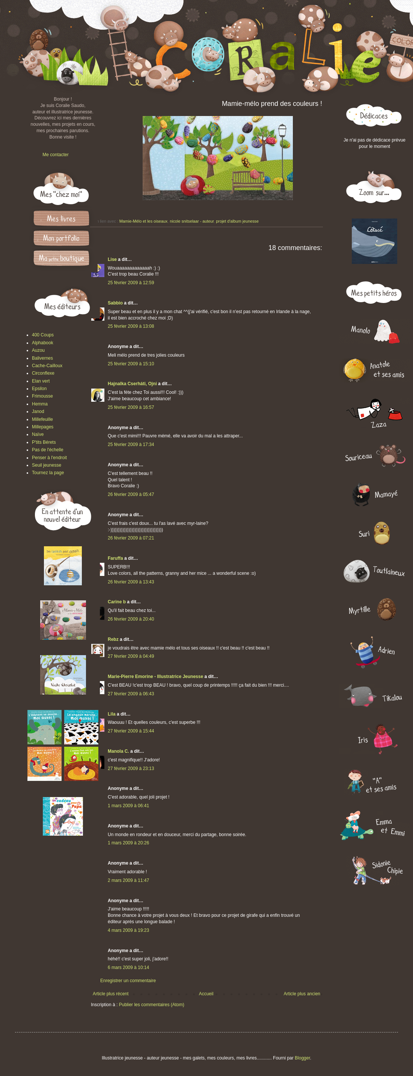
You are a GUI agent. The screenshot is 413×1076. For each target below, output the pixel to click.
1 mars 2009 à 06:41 (128, 805)
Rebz (113, 639)
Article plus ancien (302, 993)
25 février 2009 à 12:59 (131, 282)
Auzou (38, 350)
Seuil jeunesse (46, 465)
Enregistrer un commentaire (128, 980)
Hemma (40, 404)
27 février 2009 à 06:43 (131, 693)
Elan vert (41, 381)
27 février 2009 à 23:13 (131, 768)
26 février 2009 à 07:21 (131, 538)
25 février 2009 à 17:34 (131, 444)
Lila (112, 714)
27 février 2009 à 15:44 (131, 731)
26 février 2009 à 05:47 (131, 494)
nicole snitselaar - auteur (192, 221)
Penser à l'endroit (49, 457)
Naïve (38, 434)
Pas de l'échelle (47, 449)
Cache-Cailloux (47, 365)
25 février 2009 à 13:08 (131, 326)
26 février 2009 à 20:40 (131, 619)
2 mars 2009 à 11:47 (128, 880)
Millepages (42, 426)
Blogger (302, 1058)
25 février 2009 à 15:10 (131, 363)
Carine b (117, 601)
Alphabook (42, 342)
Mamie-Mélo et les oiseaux (143, 221)
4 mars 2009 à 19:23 (128, 930)
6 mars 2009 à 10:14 (128, 967)
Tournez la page (48, 472)
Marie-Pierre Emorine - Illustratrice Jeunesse (155, 676)
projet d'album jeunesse (237, 221)
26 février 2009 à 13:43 (131, 582)
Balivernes (42, 358)
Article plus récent (110, 993)
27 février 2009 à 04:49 (131, 656)
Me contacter (55, 154)
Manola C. (118, 751)
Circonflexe (43, 373)
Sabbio (115, 303)
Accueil (206, 993)
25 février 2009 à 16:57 (131, 407)
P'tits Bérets (44, 442)
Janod (38, 411)
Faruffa (115, 558)
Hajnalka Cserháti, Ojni (132, 383)
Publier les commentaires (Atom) (151, 1004)
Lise (112, 259)
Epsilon (39, 388)
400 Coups (43, 335)
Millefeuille (42, 419)
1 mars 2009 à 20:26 (128, 842)
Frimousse (42, 396)
